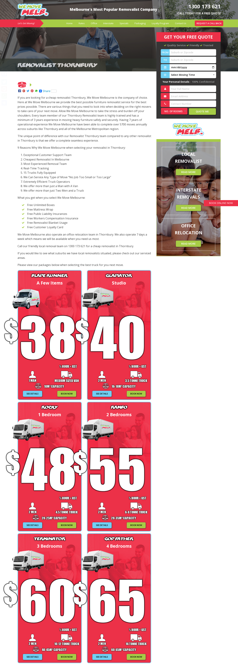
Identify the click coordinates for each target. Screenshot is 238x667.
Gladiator (119, 275)
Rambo (119, 407)
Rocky (49, 407)
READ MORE (188, 172)
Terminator (50, 538)
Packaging (140, 23)
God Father (119, 538)
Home (69, 23)
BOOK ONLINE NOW (220, 203)
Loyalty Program (160, 23)
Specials (124, 23)
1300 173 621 (204, 6)
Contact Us (180, 23)
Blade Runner (49, 275)
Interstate (108, 23)
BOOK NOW (67, 393)
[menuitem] (69, 23)
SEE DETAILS (33, 393)
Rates (82, 23)
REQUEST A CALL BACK (209, 23)
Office (94, 23)
